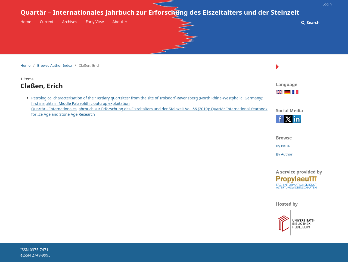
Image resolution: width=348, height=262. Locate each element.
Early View (95, 21)
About (118, 21)
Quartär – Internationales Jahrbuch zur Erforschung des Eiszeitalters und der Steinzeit (159, 12)
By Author (284, 154)
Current (46, 21)
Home (25, 21)
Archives (69, 21)
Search (312, 22)
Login (327, 4)
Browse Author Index (54, 65)
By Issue (283, 146)
